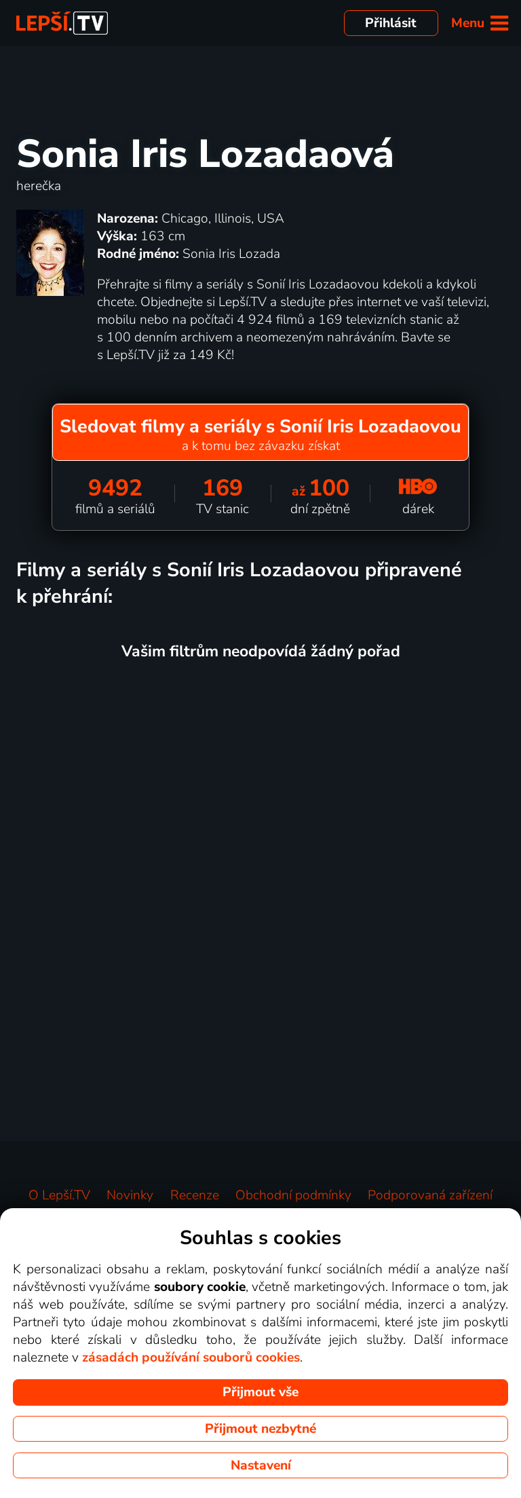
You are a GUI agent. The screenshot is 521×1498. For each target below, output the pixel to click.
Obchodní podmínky (293, 1195)
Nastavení (261, 1465)
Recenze (194, 1195)
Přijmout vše (260, 1392)
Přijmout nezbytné (260, 1429)
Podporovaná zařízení (430, 1195)
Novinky (130, 1195)
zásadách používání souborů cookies (191, 1357)
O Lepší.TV (59, 1195)
